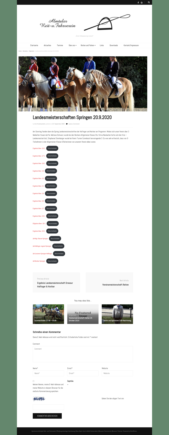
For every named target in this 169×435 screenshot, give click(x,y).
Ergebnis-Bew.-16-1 (39, 148)
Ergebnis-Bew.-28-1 (39, 216)
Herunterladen (52, 148)
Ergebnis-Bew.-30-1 (39, 231)
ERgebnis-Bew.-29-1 (39, 223)
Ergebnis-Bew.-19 (38, 171)
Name (35, 368)
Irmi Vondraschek (39, 124)
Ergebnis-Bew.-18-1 (39, 163)
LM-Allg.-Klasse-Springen (40, 239)
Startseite (34, 45)
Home (20, 51)
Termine (60, 45)
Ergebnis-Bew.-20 (38, 178)
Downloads (114, 45)
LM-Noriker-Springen (39, 261)
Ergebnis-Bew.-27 (38, 208)
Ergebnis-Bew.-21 (38, 186)
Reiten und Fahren (87, 45)
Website (105, 368)
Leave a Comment (74, 124)
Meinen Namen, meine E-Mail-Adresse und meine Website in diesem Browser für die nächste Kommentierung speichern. (48, 388)
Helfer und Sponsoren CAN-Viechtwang (117, 320)
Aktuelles (47, 45)
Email (70, 368)
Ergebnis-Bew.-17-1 (39, 156)
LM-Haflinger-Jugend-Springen (42, 246)
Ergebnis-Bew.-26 (38, 201)
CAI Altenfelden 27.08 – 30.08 (45, 320)
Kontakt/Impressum (131, 45)
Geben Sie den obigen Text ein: (113, 398)
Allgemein (31, 51)
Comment (36, 344)
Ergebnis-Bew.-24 (38, 193)
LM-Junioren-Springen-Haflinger (42, 254)
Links (102, 45)
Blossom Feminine (104, 431)
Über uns (72, 45)
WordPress (133, 431)
